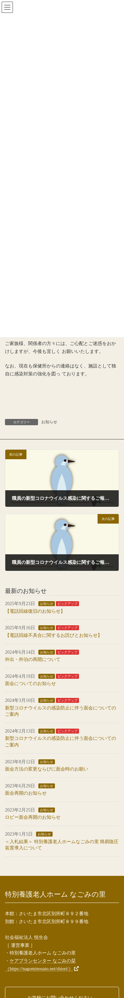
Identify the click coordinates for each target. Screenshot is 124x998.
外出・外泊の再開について (33, 659)
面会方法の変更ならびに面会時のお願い (46, 769)
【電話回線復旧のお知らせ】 (35, 611)
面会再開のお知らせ (26, 793)
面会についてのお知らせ (30, 683)
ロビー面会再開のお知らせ (33, 817)
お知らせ (49, 422)
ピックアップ (67, 603)
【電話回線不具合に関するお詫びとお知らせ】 (53, 635)
